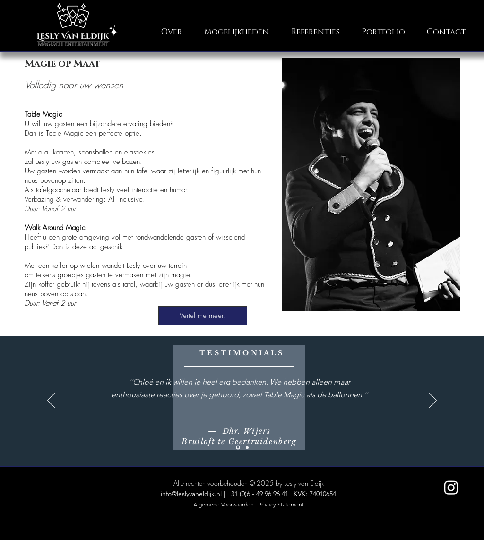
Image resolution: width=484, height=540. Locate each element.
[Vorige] (51, 401)
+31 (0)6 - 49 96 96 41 (257, 493)
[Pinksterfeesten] (247, 447)
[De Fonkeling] (238, 448)
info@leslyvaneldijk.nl (191, 493)
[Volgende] (433, 401)
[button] (236, 32)
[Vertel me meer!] (202, 315)
